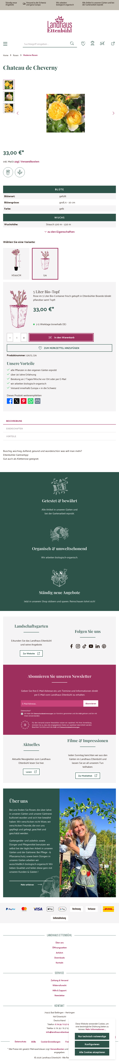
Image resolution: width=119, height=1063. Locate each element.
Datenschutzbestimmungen (44, 711)
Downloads (59, 956)
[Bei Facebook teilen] (9, 401)
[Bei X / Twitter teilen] (16, 401)
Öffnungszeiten (59, 946)
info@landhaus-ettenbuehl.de (59, 1031)
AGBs (31, 1041)
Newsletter (59, 994)
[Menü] (5, 44)
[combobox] (43, 43)
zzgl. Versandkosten (26, 162)
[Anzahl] (17, 338)
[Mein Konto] (91, 44)
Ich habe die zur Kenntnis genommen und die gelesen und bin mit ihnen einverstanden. (60, 712)
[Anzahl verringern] (10, 338)
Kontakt (59, 961)
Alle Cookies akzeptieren (92, 1052)
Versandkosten (57, 1049)
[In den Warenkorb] (61, 338)
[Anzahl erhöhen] (24, 338)
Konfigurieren (92, 1044)
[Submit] (90, 701)
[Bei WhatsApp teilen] (30, 401)
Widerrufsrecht (59, 984)
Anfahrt (59, 951)
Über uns (59, 940)
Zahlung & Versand (59, 979)
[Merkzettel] (81, 43)
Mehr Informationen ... (96, 1029)
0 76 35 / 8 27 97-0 (63, 1024)
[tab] (59, 421)
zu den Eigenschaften (59, 232)
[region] (59, 113)
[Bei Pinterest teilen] (23, 401)
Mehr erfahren (27, 882)
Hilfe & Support (59, 989)
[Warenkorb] (102, 44)
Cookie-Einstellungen (49, 1041)
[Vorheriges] (17, 114)
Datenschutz (18, 1041)
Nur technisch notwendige (92, 1036)
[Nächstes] (113, 114)
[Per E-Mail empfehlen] (37, 401)
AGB (81, 711)
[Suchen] (70, 43)
